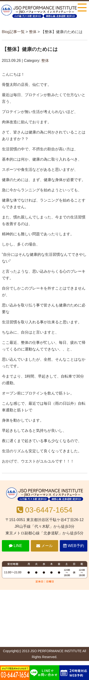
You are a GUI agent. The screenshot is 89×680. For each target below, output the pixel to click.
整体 (33, 32)
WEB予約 (73, 546)
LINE (15, 546)
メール (44, 546)
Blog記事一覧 (13, 32)
